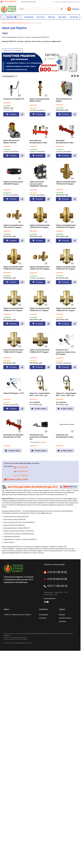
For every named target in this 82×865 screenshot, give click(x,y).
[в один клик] (22, 114)
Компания (43, 609)
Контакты (41, 17)
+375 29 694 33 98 (21, 471)
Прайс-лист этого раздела (12, 50)
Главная (4, 23)
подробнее (7, 103)
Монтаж (51, 17)
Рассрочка (74, 17)
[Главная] (8, 12)
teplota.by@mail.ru (50, 598)
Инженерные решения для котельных (19, 23)
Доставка (62, 17)
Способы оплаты (65, 618)
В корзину (12, 114)
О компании (28, 17)
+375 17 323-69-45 (21, 475)
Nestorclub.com (28, 643)
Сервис (62, 609)
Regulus (5, 33)
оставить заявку (40, 409)
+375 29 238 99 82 (9, 1)
